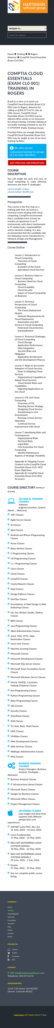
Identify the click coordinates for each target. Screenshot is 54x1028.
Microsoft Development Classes (27, 658)
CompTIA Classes (19, 578)
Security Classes (19, 710)
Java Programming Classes (24, 625)
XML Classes (17, 756)
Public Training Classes (32, 127)
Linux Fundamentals (21, 834)
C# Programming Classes (23, 558)
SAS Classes (17, 705)
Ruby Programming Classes (24, 700)
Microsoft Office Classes (23, 798)
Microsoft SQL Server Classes (25, 663)
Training (21, 54)
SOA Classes (17, 721)
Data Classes (17, 589)
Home (11, 54)
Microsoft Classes (19, 653)
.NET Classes (17, 514)
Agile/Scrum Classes (21, 519)
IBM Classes (17, 620)
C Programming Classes (22, 553)
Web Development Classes (24, 741)
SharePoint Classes (20, 715)
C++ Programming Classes (24, 563)
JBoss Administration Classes (25, 630)
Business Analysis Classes (23, 779)
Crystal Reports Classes (22, 583)
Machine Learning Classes (24, 648)
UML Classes (17, 731)
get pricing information (27, 162)
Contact (11, 933)
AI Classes (16, 524)
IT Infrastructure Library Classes (27, 784)
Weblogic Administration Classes (27, 751)
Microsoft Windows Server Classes (28, 677)
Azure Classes (18, 543)
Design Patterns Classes (23, 594)
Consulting (12, 920)
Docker (14, 865)
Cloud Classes (18, 573)
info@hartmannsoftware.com (29, 972)
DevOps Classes (19, 599)
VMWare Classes (19, 736)
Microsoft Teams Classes (23, 789)
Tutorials (11, 924)
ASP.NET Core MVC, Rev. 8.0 (25, 826)
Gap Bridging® (13, 914)
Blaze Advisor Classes (21, 548)
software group (27, 1015)
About (10, 930)
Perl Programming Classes (24, 690)
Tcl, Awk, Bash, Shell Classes (25, 726)
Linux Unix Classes (20, 643)
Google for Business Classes (25, 793)
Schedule (11, 917)
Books (10, 936)
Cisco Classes (17, 568)
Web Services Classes (21, 746)
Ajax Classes (17, 530)
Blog (9, 927)
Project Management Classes (25, 804)
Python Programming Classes (25, 695)
